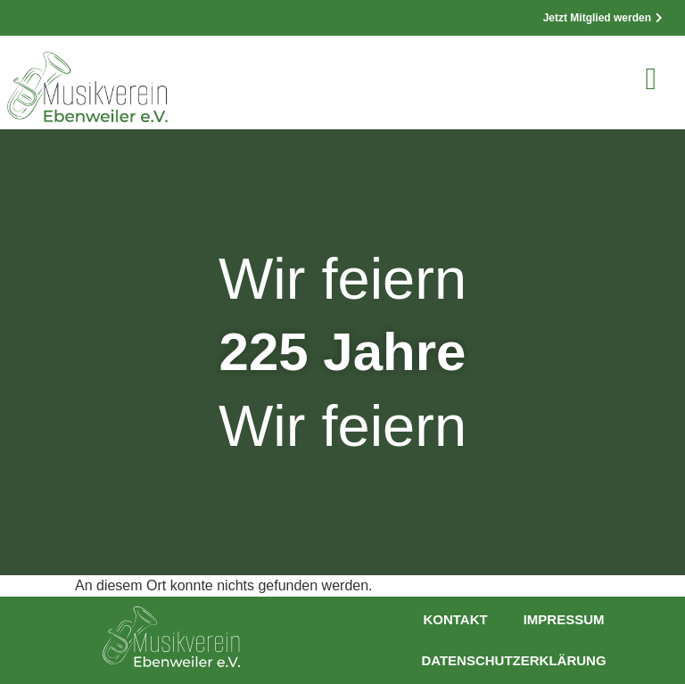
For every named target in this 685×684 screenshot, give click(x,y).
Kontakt (455, 619)
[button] (651, 79)
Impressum (564, 619)
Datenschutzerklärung (513, 660)
